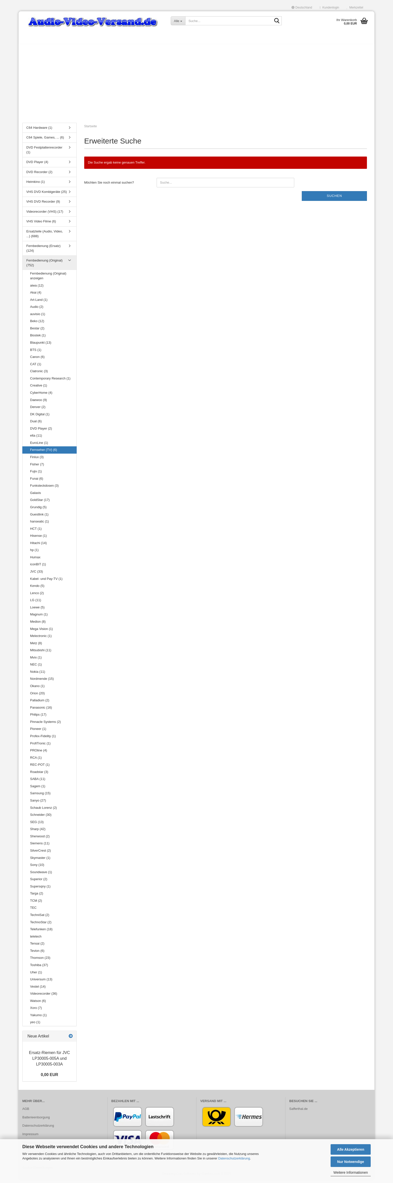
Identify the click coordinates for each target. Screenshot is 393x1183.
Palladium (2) (39, 703)
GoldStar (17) (40, 502)
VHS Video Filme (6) (41, 224)
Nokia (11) (37, 674)
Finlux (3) (37, 459)
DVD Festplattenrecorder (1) (44, 152)
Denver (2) (37, 409)
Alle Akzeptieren (350, 1149)
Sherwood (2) (40, 839)
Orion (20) (37, 696)
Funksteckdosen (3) (44, 488)
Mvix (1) (36, 660)
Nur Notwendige (350, 1162)
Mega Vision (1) (41, 631)
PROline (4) (38, 753)
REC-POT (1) (40, 767)
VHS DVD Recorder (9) (43, 204)
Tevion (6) (37, 953)
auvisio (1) (37, 316)
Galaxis (35, 495)
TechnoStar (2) (40, 925)
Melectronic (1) (41, 638)
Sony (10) (37, 867)
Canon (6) (37, 359)
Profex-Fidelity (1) (43, 738)
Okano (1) (37, 688)
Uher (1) (36, 975)
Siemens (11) (39, 846)
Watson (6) (38, 1003)
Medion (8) (38, 624)
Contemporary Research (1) (50, 381)
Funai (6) (36, 481)
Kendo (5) (37, 588)
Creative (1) (38, 388)
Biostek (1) (38, 338)
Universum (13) (41, 982)
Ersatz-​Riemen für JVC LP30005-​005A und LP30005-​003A (49, 1061)
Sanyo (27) (38, 803)
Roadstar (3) (39, 774)
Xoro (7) (36, 1010)
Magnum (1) (39, 617)
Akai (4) (35, 295)
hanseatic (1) (39, 524)
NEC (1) (36, 667)
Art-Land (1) (38, 302)
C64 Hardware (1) (39, 130)
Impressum (30, 1137)
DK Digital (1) (39, 417)
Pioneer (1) (38, 731)
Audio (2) (36, 309)
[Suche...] (178, 20)
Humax (35, 560)
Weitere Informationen (350, 1172)
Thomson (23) (40, 960)
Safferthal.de (298, 1111)
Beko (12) (37, 324)
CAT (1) (35, 366)
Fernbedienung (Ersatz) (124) (43, 250)
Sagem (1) (37, 789)
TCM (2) (36, 903)
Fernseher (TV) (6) (43, 452)
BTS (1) (35, 352)
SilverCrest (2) (40, 853)
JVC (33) (36, 574)
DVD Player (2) (41, 431)
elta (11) (36, 438)
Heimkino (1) (35, 184)
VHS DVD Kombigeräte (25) (46, 194)
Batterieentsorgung (36, 1120)
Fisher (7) (37, 467)
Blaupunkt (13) (40, 345)
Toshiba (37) (39, 967)
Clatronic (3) (39, 373)
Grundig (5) (38, 509)
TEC (33, 910)
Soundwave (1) (41, 874)
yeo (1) (35, 1025)
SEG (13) (37, 824)
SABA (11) (37, 781)
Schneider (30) (40, 817)
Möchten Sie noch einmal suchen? (109, 185)
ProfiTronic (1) (40, 746)
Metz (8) (36, 645)
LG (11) (35, 602)
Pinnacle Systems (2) (45, 724)
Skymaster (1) (40, 860)
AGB (25, 1111)
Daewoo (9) (38, 402)
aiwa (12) (36, 288)
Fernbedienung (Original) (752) (44, 265)
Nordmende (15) (42, 681)
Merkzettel (355, 7)
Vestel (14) (38, 989)
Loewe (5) (37, 610)
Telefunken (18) (41, 932)
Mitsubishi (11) (40, 652)
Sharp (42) (37, 831)
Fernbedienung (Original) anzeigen (48, 278)
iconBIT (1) (38, 567)
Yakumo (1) (38, 1017)
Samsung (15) (40, 796)
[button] (302, 7)
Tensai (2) (37, 946)
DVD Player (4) (37, 164)
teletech (36, 939)
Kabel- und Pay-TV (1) (46, 581)
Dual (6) (36, 424)
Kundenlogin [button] (329, 7)
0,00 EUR (49, 1077)
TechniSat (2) (39, 917)
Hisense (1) (38, 538)
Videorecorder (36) (43, 996)
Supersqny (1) (40, 889)
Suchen (334, 198)
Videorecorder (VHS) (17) (44, 214)
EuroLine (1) (39, 445)
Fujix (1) (36, 474)
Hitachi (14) (38, 545)
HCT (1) (36, 531)
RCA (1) (36, 760)
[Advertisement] (196, 84)
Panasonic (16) (41, 710)
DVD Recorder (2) (39, 174)
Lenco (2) (37, 595)
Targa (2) (36, 896)
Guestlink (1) (39, 517)
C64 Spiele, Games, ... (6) (45, 140)
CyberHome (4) (41, 395)
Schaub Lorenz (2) (43, 810)
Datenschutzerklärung (234, 1158)
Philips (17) (38, 717)
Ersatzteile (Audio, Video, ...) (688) (44, 236)
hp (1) (34, 553)
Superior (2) (38, 881)
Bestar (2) (37, 331)
